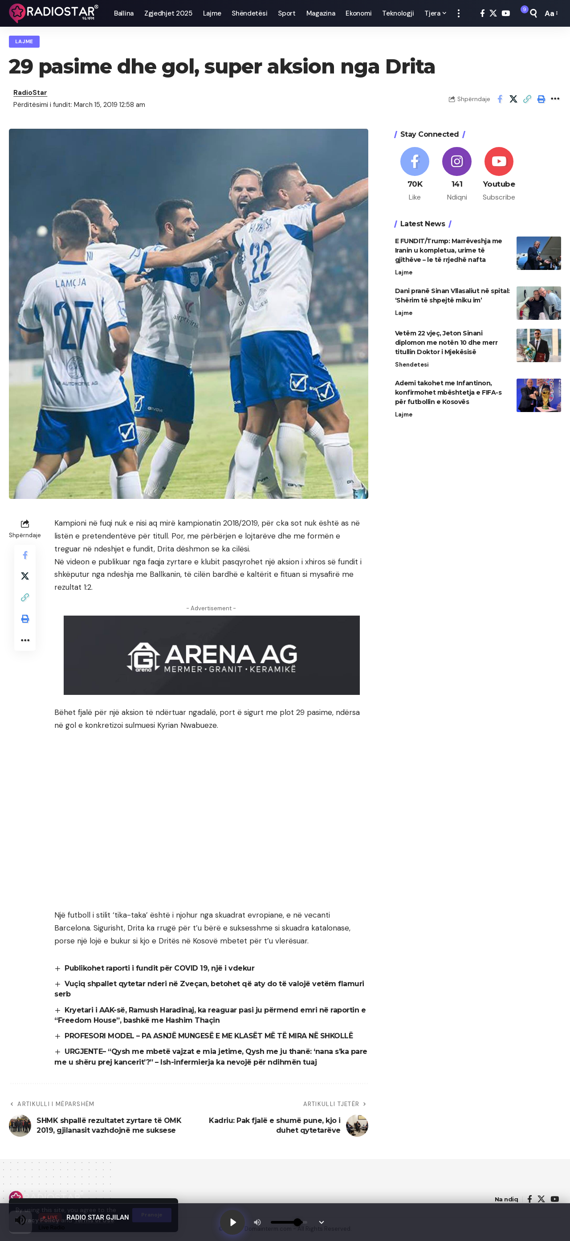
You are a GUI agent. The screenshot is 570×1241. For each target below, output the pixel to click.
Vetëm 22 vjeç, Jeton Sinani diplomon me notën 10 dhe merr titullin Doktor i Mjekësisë (446, 340)
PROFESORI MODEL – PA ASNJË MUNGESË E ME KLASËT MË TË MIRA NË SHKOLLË (209, 1036)
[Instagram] (457, 173)
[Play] (232, 1222)
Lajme (24, 41)
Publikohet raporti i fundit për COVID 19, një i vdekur (159, 968)
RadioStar (30, 93)
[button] (458, 13)
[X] (493, 13)
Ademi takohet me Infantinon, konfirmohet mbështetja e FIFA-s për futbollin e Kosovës (448, 390)
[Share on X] (513, 99)
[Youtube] (499, 173)
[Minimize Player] (321, 1222)
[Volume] (289, 1222)
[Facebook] (482, 13)
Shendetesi (412, 363)
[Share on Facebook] (499, 99)
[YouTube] (505, 13)
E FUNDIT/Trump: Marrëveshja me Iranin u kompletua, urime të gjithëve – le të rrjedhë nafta (448, 248)
